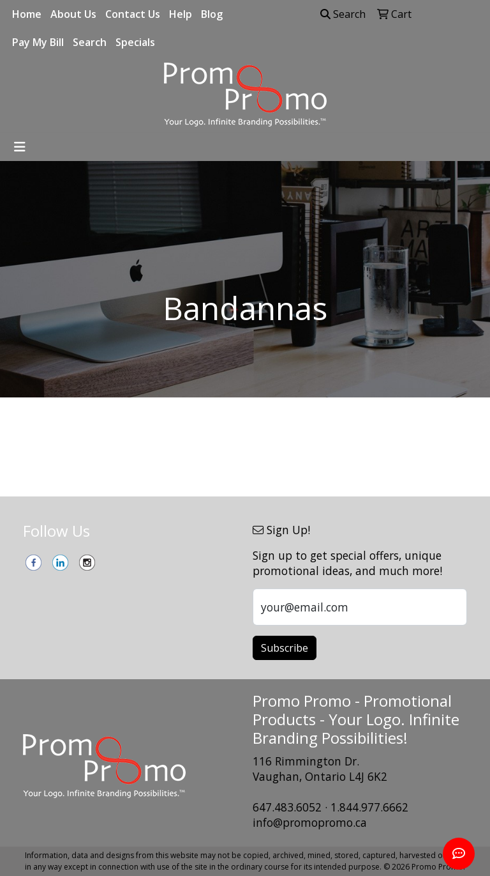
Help (180, 14)
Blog (212, 14)
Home (26, 14)
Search (90, 42)
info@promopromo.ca (310, 822)
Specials (135, 42)
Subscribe (284, 648)
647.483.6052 (287, 807)
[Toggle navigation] (19, 147)
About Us (73, 14)
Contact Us (132, 14)
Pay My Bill (38, 42)
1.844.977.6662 (369, 807)
